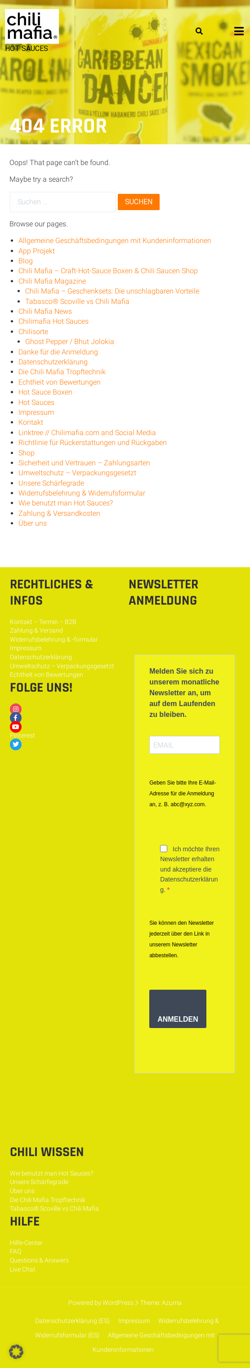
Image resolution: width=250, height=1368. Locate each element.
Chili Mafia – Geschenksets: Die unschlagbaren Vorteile (112, 291)
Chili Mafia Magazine (52, 281)
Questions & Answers (39, 1260)
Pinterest (22, 735)
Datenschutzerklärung (53, 362)
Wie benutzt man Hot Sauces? (65, 503)
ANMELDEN (177, 1019)
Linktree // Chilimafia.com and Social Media (87, 432)
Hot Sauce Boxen (45, 392)
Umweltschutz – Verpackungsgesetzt (77, 472)
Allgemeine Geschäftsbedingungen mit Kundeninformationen (114, 240)
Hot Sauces (36, 402)
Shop (26, 453)
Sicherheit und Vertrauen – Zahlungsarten (84, 463)
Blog (25, 261)
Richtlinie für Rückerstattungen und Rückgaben (92, 442)
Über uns (32, 523)
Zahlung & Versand (36, 630)
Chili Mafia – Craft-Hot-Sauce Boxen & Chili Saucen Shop (108, 270)
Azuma (172, 1302)
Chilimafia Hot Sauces (53, 321)
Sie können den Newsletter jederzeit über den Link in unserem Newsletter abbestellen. (181, 939)
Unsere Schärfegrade (51, 483)
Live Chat (23, 1269)
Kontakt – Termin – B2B (43, 621)
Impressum (36, 412)
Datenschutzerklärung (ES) (72, 1320)
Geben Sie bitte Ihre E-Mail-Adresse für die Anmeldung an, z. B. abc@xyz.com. (182, 794)
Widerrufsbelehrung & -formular (54, 639)
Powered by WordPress (101, 1302)
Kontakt (30, 422)
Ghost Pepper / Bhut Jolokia (69, 341)
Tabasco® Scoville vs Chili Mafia (77, 301)
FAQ (15, 1251)
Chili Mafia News (45, 311)
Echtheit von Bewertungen (59, 382)
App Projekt (36, 251)
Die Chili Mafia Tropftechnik (62, 371)
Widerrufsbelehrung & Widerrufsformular (81, 493)
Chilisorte (33, 331)
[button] (16, 1352)
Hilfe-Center (26, 1242)
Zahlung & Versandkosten (59, 513)
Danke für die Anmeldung (58, 352)
